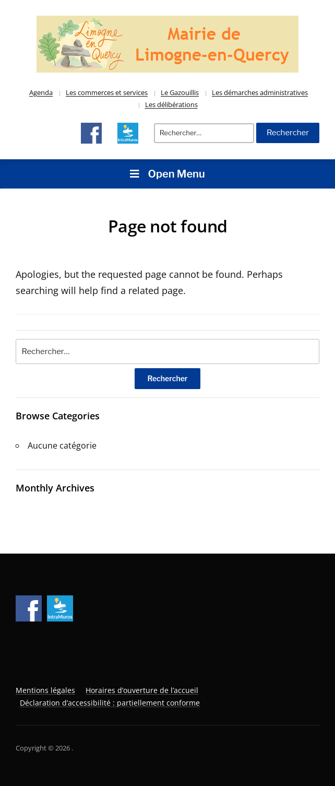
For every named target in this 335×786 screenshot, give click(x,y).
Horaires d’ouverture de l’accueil (142, 690)
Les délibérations (171, 104)
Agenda (41, 92)
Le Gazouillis (180, 92)
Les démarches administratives (260, 92)
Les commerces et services (107, 92)
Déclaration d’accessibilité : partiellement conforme (110, 703)
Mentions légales (45, 690)
